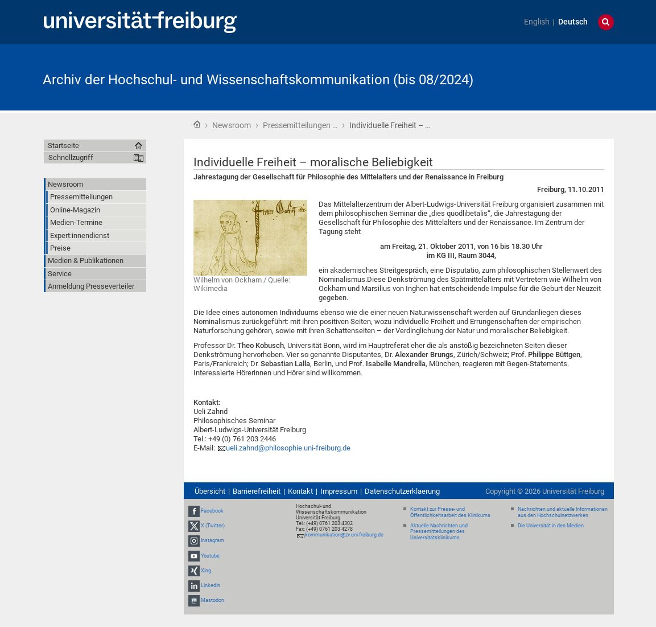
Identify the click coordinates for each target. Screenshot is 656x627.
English (537, 22)
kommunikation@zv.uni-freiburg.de (344, 535)
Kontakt (300, 491)
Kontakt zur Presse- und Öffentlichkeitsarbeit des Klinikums (450, 512)
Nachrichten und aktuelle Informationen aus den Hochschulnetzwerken (563, 512)
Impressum (338, 491)
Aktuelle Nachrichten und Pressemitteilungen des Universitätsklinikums (439, 532)
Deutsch (573, 22)
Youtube (210, 556)
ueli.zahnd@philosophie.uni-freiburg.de (288, 448)
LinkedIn (210, 585)
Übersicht (210, 491)
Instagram (212, 541)
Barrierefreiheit (256, 491)
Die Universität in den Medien (551, 525)
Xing (206, 570)
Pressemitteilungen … (300, 125)
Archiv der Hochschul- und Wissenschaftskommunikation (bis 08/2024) (258, 80)
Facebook (212, 511)
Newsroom (231, 125)
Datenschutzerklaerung (402, 491)
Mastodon (212, 600)
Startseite (196, 124)
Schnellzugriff (70, 157)
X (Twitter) (213, 525)
